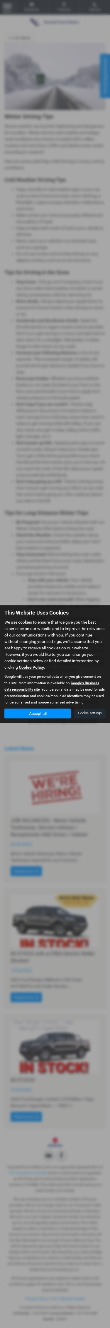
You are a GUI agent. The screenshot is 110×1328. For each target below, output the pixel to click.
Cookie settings (90, 713)
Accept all (38, 713)
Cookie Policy (31, 667)
